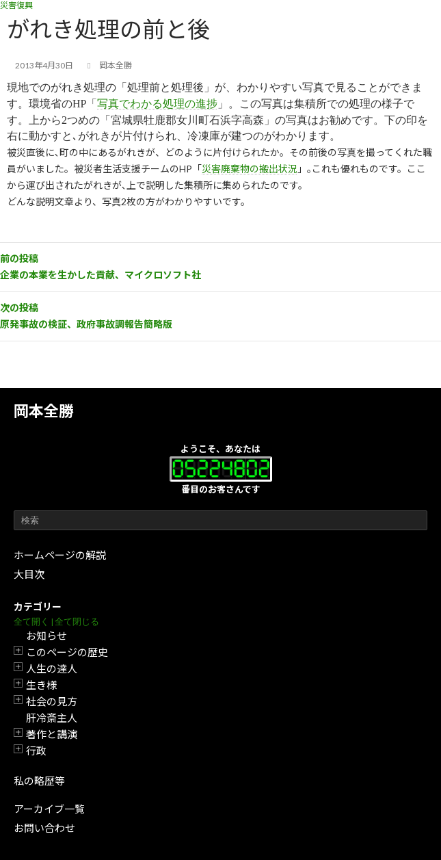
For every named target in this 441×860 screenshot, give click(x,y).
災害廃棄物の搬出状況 (249, 168)
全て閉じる (77, 621)
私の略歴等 (39, 780)
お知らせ (46, 635)
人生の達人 (51, 668)
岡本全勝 (44, 411)
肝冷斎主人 (51, 718)
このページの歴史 (67, 652)
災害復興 (16, 5)
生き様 (41, 685)
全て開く (31, 621)
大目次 (29, 574)
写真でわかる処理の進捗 (157, 103)
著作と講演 (51, 734)
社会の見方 (51, 701)
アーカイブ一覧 (49, 809)
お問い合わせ (44, 828)
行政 (36, 750)
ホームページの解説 (60, 555)
